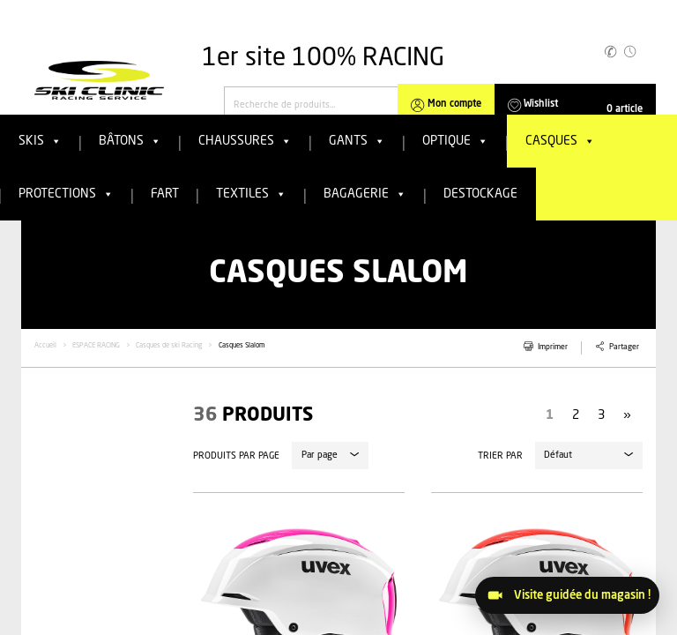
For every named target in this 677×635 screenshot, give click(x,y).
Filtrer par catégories (75, 526)
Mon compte (454, 104)
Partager (624, 347)
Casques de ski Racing (169, 345)
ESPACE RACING (96, 345)
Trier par (500, 456)
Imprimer (553, 347)
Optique (455, 141)
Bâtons (130, 141)
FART (165, 194)
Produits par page (236, 456)
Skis (40, 141)
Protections (66, 194)
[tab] (100, 525)
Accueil (45, 345)
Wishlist (541, 104)
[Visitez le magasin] (567, 595)
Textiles (251, 194)
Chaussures (245, 141)
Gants (357, 141)
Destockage (480, 194)
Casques (560, 141)
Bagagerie (365, 194)
